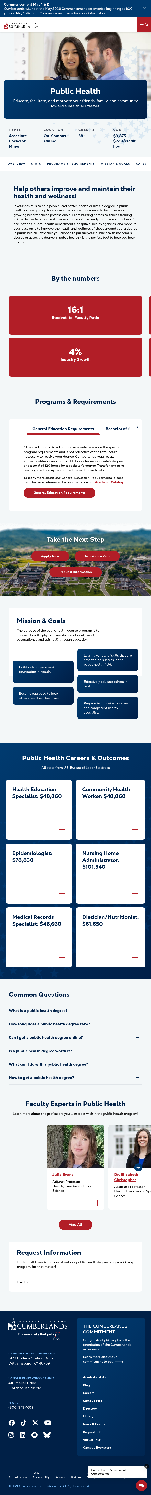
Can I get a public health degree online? (46, 1037)
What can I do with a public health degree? (48, 1064)
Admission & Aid (95, 1377)
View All (75, 1225)
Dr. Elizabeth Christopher (126, 1177)
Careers (88, 1393)
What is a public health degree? (38, 1010)
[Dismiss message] (146, 1466)
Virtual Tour (91, 1440)
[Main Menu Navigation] (144, 24)
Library (88, 1416)
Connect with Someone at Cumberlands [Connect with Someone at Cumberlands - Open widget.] (108, 1471)
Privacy (60, 1477)
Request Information (75, 572)
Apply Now (50, 556)
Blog (86, 1385)
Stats (36, 163)
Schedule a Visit (97, 556)
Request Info (92, 1432)
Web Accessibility (41, 1475)
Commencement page (56, 13)
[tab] (63, 429)
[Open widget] (141, 1485)
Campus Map (92, 1401)
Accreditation (17, 1477)
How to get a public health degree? (41, 1077)
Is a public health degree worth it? (40, 1051)
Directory (90, 1409)
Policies (76, 1477)
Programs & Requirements (71, 163)
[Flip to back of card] (62, 830)
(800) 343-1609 (20, 1407)
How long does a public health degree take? (49, 1024)
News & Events (94, 1424)
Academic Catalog (109, 482)
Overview (16, 163)
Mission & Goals (115, 163)
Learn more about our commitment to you (100, 1359)
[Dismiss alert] (144, 8)
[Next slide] (138, 1167)
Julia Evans (62, 1174)
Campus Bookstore (97, 1448)
